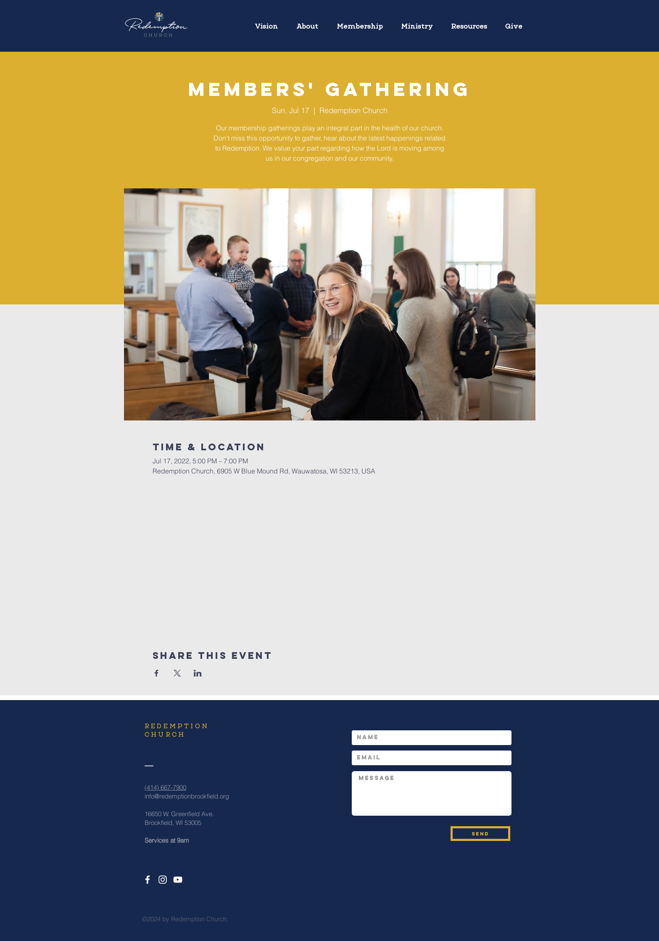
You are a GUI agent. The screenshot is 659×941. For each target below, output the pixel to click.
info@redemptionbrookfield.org (187, 796)
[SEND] (480, 833)
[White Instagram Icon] (162, 879)
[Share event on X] (177, 673)
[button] (417, 22)
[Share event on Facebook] (157, 673)
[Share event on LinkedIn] (198, 673)
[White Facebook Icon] (147, 879)
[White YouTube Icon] (177, 879)
